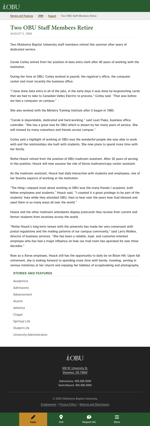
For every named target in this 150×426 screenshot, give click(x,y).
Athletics (19, 308)
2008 (40, 15)
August (52, 15)
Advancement (22, 294)
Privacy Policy (67, 404)
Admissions (21, 288)
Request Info (89, 419)
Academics (20, 281)
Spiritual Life (21, 321)
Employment (48, 404)
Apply (33, 419)
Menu (119, 419)
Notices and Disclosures (94, 404)
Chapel (18, 314)
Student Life (21, 328)
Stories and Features (21, 15)
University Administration (30, 334)
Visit (61, 419)
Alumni (18, 301)
